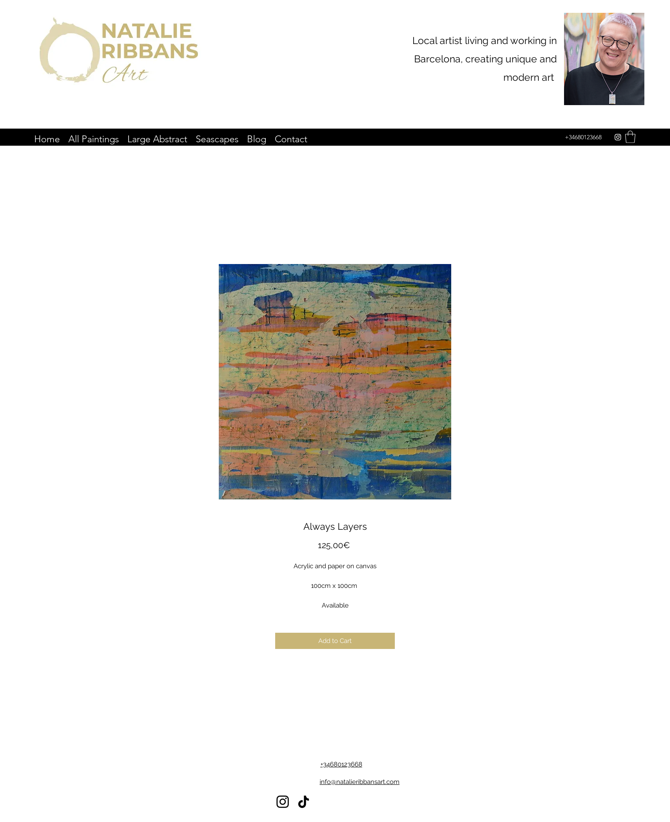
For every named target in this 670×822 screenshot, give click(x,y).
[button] (630, 137)
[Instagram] (618, 137)
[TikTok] (303, 801)
